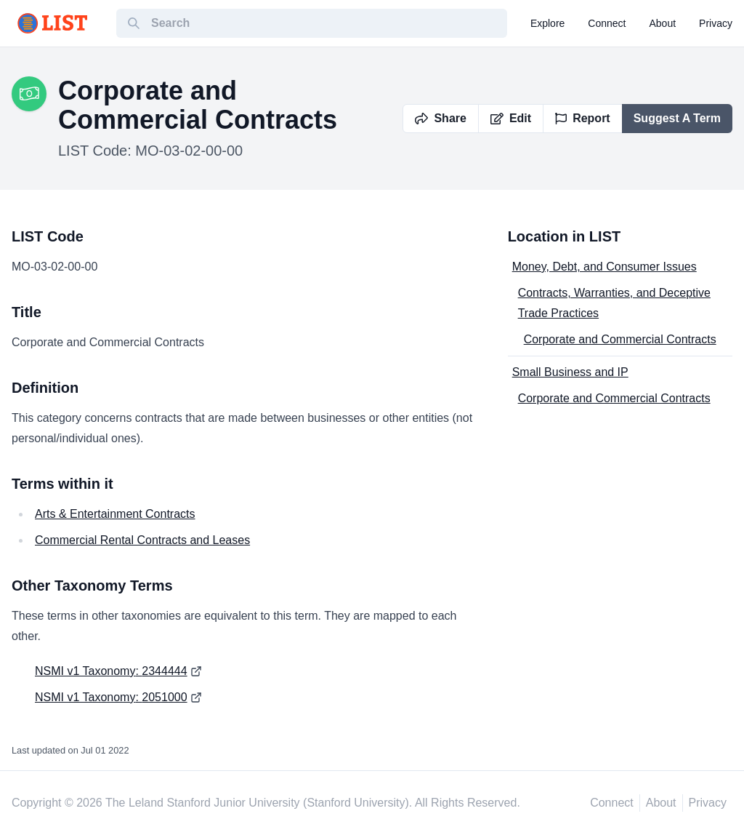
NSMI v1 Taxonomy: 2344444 (111, 671)
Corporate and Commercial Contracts (620, 339)
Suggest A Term (677, 118)
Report (582, 118)
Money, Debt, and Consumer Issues (604, 266)
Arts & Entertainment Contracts (115, 514)
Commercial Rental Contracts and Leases (142, 540)
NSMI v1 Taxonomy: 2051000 (111, 697)
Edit (510, 118)
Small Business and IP (570, 372)
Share (440, 118)
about (663, 23)
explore (547, 23)
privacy (715, 23)
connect (607, 23)
